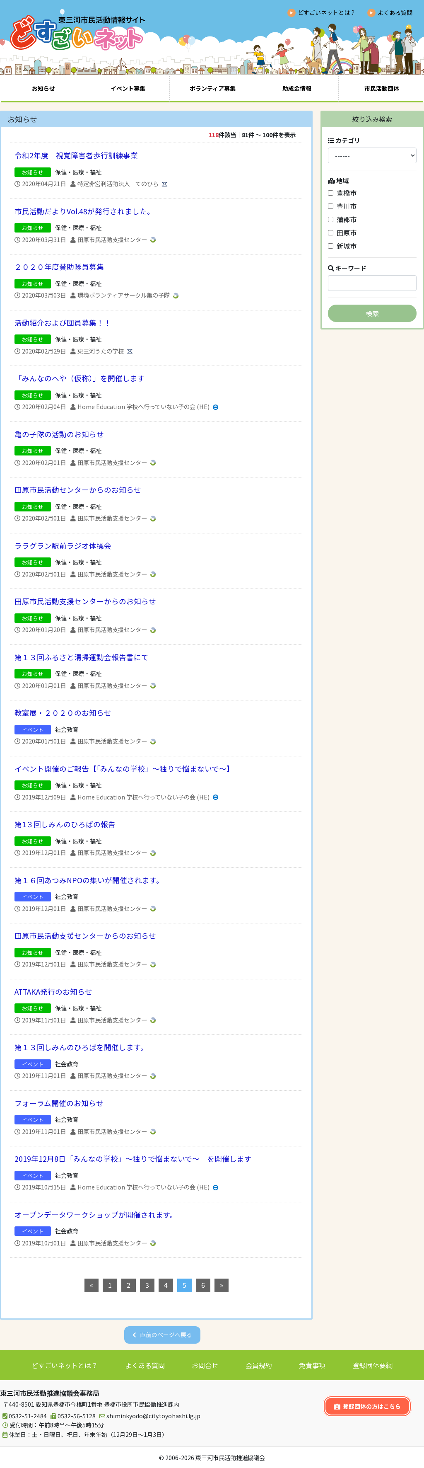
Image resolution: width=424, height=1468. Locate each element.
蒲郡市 (342, 219)
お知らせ (43, 88)
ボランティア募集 (213, 88)
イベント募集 (128, 88)
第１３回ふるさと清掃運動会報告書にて (81, 657)
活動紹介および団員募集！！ (62, 322)
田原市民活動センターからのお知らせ (77, 489)
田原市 (342, 232)
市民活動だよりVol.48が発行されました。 (84, 211)
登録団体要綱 (373, 1365)
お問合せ (205, 1365)
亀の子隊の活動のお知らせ (59, 434)
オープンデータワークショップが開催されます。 (95, 1214)
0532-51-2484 (23, 1416)
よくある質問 (395, 12)
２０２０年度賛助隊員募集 (59, 267)
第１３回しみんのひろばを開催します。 (81, 1047)
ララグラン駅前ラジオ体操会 (62, 545)
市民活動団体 (381, 88)
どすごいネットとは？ (327, 12)
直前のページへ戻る (166, 1334)
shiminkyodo (148, 1416)
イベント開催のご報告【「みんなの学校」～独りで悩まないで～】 (124, 768)
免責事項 (312, 1365)
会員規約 (259, 1365)
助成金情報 (296, 88)
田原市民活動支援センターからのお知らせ (85, 601)
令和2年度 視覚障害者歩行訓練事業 (76, 155)
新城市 (342, 246)
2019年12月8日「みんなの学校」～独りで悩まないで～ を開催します (133, 1158)
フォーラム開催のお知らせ (59, 1103)
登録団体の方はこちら (367, 1406)
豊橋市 (342, 193)
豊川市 (342, 206)
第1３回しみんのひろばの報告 (65, 824)
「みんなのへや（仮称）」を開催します (79, 378)
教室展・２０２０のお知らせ (62, 712)
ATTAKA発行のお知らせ (53, 991)
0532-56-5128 (72, 1416)
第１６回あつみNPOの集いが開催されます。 (89, 880)
